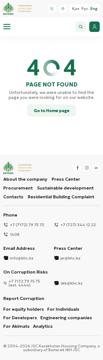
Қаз (75, 8)
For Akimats (16, 326)
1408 (11, 234)
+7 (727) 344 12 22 (75, 224)
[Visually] (63, 8)
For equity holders (23, 309)
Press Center (66, 179)
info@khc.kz (18, 258)
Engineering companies (66, 317)
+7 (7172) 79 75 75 (23, 224)
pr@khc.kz (67, 258)
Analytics (43, 326)
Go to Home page (51, 110)
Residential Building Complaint (61, 196)
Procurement (18, 188)
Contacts (13, 196)
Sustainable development (65, 188)
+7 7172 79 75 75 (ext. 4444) (21, 283)
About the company (25, 179)
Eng (94, 8)
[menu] (6, 26)
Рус (84, 8)
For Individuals (63, 309)
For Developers (20, 317)
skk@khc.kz (68, 283)
